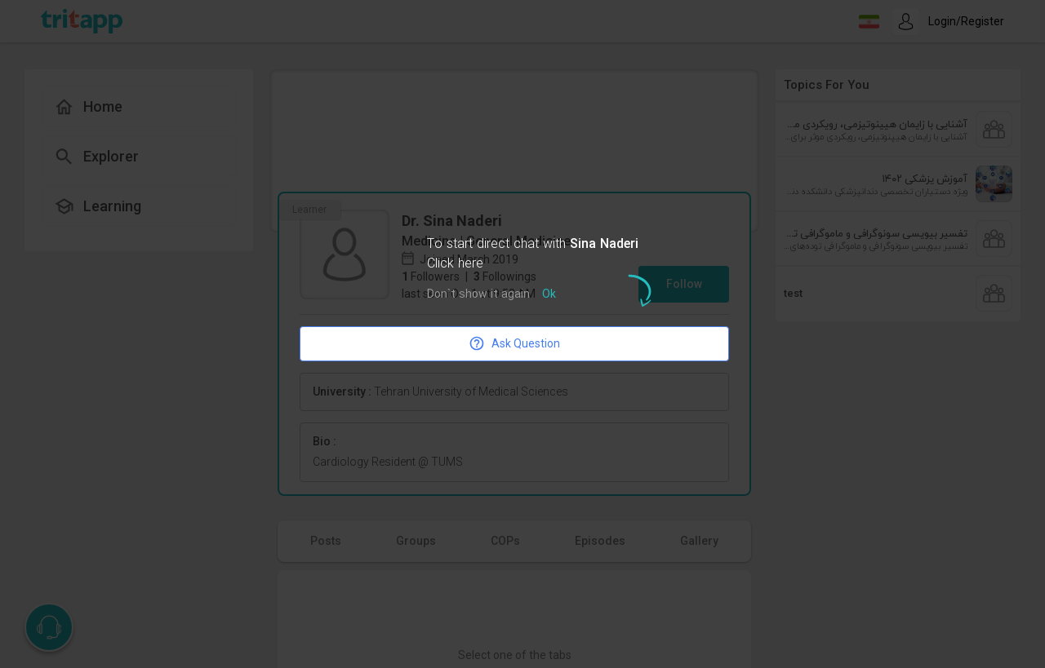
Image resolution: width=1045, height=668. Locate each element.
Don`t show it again (478, 295)
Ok (549, 295)
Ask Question (514, 343)
